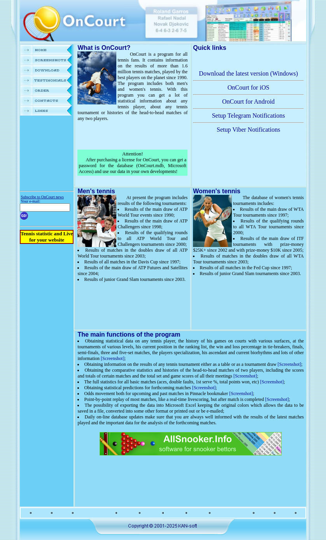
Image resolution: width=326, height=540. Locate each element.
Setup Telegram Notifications (248, 115)
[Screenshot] (112, 358)
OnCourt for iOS (249, 87)
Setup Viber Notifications (248, 129)
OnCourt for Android (248, 101)
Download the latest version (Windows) (248, 73)
